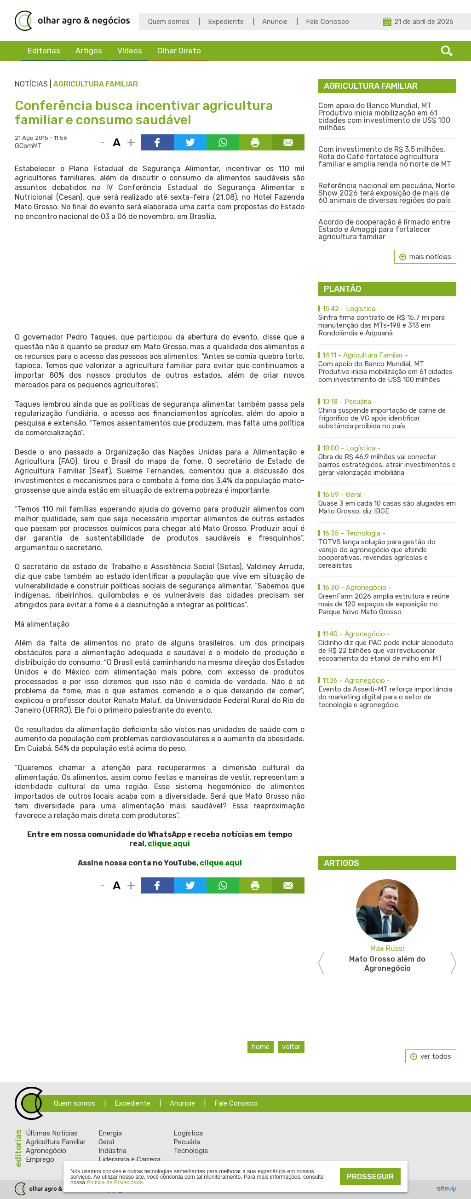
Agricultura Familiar (95, 84)
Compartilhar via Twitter (190, 142)
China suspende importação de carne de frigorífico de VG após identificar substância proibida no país (387, 414)
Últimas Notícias (52, 1133)
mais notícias (430, 257)
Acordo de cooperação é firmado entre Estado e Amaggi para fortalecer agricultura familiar (384, 230)
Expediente (226, 21)
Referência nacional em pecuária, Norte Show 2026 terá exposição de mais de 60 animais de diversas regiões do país (386, 193)
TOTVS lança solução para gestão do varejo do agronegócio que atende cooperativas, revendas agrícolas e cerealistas (387, 550)
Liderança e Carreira (129, 1159)
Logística (188, 1133)
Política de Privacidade (114, 1182)
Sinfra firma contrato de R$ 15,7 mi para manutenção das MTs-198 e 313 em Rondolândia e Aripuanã (387, 321)
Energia (110, 1133)
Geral (106, 1142)
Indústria (112, 1151)
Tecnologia (190, 1151)
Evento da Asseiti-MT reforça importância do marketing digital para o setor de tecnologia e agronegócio (387, 693)
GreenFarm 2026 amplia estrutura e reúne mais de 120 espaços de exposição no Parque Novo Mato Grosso (387, 600)
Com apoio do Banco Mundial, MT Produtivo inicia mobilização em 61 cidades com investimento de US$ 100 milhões (384, 117)
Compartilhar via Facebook (157, 142)
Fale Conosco (327, 21)
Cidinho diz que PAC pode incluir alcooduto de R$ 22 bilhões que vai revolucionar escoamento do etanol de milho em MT (387, 646)
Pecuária (186, 1142)
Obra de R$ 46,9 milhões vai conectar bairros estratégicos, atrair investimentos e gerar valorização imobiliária (387, 460)
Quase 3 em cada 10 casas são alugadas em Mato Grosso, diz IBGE (387, 503)
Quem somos (169, 21)
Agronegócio (46, 1151)
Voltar (291, 1047)
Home (261, 1047)
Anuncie (274, 21)
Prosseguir (370, 1176)
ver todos (435, 1056)
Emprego (40, 1159)
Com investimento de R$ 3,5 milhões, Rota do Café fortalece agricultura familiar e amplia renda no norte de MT (384, 157)
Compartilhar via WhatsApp (223, 142)
